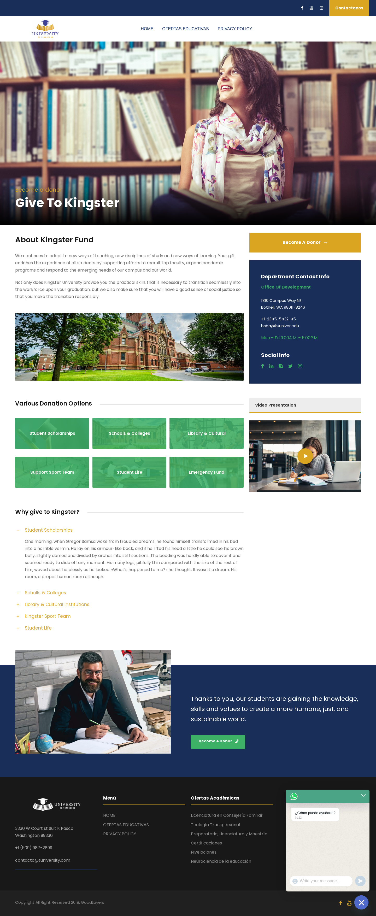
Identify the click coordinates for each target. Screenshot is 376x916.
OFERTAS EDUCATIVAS (185, 29)
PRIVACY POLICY (235, 29)
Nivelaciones (203, 852)
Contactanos (349, 8)
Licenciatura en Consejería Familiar (227, 815)
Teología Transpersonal (215, 825)
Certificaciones (206, 843)
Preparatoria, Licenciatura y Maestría (229, 834)
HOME (147, 29)
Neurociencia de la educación (221, 861)
